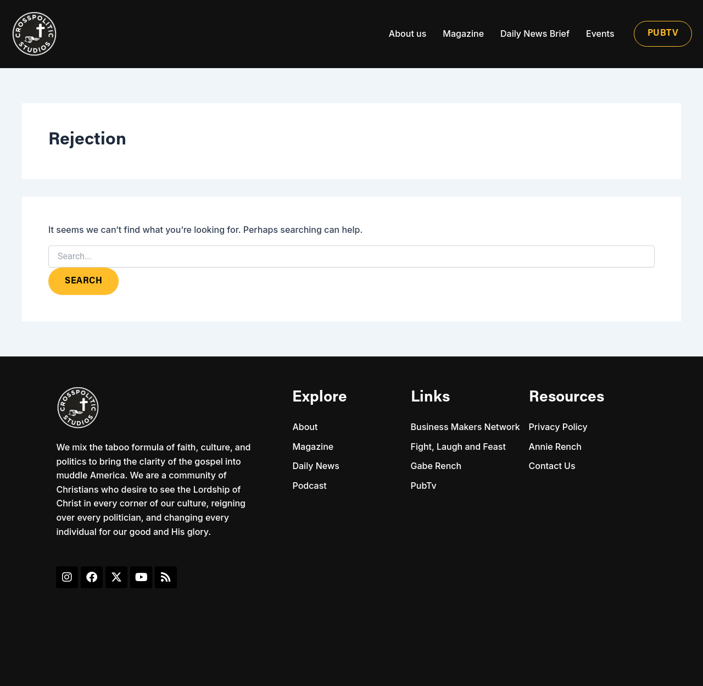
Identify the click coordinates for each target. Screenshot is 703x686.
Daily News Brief (535, 33)
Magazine (463, 33)
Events (600, 33)
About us (407, 33)
